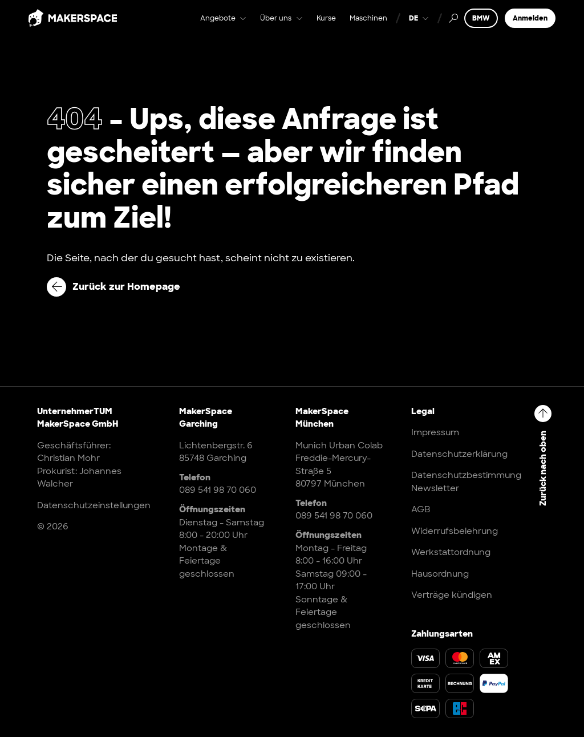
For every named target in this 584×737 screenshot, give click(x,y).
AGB (420, 509)
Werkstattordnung (450, 552)
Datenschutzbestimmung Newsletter (466, 481)
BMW (481, 26)
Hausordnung (440, 574)
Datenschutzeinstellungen (94, 505)
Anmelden (530, 26)
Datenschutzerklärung (459, 454)
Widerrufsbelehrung (454, 531)
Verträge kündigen (451, 595)
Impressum (435, 432)
